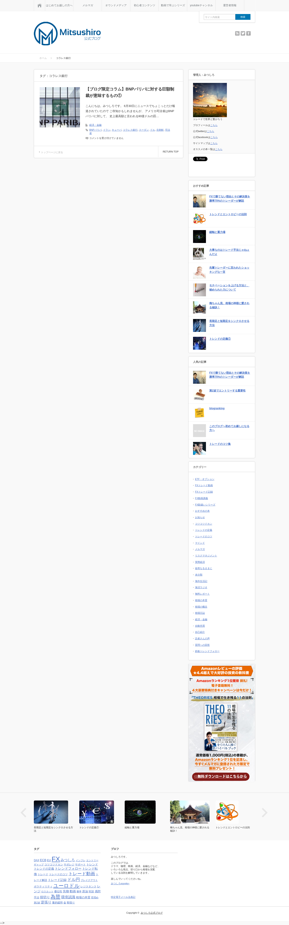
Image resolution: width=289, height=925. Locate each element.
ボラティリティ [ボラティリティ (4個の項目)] (43, 886)
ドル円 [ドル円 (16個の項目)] (73, 879)
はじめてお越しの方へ (59, 5)
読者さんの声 (202, 638)
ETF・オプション (204, 479)
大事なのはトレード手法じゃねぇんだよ (229, 252)
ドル (152, 129)
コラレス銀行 (130, 129)
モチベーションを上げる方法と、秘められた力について (229, 287)
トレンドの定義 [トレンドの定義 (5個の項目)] (44, 868)
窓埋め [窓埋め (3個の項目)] (94, 897)
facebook (248, 33)
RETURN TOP (171, 151)
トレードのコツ (203, 536)
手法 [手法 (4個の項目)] (36, 897)
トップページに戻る (52, 152)
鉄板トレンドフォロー (207, 651)
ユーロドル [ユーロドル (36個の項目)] (66, 886)
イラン (106, 129)
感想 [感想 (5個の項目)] (98, 891)
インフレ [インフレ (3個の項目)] (80, 860)
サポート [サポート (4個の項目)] (80, 864)
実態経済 (200, 562)
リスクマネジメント (206, 555)
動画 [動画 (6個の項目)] (73, 891)
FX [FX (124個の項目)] (56, 859)
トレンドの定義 (203, 530)
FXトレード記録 (204, 491)
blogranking (217, 408)
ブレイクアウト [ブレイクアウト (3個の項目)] (89, 880)
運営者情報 (229, 5)
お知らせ (200, 517)
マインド (200, 543)
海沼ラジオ (201, 587)
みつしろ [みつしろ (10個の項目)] (68, 860)
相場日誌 (200, 613)
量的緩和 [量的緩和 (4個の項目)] (57, 902)
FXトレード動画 (204, 485)
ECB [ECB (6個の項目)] (43, 860)
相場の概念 (201, 606)
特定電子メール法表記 (123, 897)
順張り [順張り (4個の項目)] (71, 902)
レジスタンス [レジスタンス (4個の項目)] (88, 886)
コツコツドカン (203, 523)
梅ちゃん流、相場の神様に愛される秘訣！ (229, 305)
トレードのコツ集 (220, 443)
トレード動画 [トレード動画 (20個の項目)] (81, 873)
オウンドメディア (116, 5)
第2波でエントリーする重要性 (227, 390)
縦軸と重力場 (217, 232)
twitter (243, 33)
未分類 (198, 574)
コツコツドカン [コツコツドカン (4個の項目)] (53, 864)
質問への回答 (202, 645)
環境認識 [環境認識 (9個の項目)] (68, 897)
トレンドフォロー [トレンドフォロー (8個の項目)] (68, 868)
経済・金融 (95, 125)
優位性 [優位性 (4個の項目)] (58, 891)
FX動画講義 (201, 498)
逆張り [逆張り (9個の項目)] (46, 902)
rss (237, 33)
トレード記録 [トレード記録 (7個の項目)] (57, 880)
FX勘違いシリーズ (205, 504)
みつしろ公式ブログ (152, 912)
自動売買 (200, 625)
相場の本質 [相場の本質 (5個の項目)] (83, 897)
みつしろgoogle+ (120, 883)
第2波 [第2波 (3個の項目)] (37, 902)
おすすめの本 (202, 511)
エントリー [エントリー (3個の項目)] (92, 860)
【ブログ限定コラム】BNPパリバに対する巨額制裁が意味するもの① (129, 92)
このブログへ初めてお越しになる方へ (229, 428)
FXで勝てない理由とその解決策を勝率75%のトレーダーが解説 (229, 198)
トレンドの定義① (220, 338)
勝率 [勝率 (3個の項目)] (79, 891)
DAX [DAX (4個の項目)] (36, 860)
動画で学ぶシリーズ (173, 5)
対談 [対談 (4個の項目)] (91, 891)
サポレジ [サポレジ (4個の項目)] (69, 864)
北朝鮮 (160, 129)
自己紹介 (200, 632)
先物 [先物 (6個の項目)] (66, 891)
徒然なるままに (203, 568)
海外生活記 (201, 581)
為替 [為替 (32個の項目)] (55, 896)
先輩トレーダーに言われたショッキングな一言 (229, 269)
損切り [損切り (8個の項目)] (45, 897)
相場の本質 (201, 600)
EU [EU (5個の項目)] (49, 860)
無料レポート (202, 593)
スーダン (144, 129)
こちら (214, 125)
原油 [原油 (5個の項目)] (85, 891)
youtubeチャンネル (201, 5)
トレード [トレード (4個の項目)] (43, 874)
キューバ (117, 129)
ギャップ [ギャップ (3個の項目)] (39, 864)
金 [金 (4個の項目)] (64, 902)
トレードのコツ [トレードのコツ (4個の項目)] (58, 874)
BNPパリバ (95, 129)
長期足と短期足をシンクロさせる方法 (229, 323)
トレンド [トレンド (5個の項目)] (92, 864)
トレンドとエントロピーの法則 (228, 214)
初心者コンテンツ (144, 5)
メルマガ (87, 5)
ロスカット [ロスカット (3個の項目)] (47, 891)
